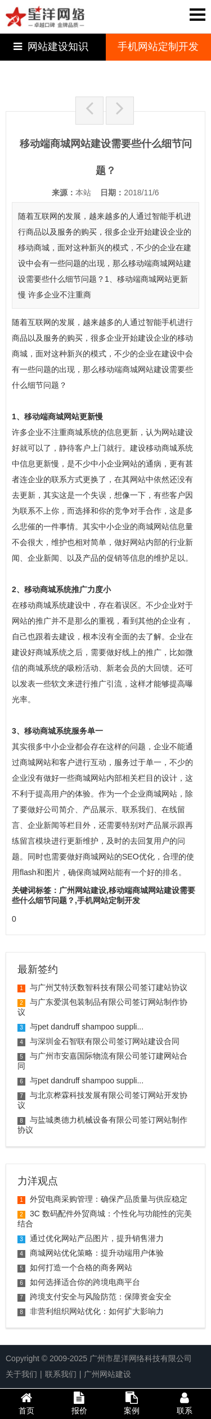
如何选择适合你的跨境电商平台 (78, 1282)
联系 (184, 1403)
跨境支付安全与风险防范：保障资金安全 (94, 1296)
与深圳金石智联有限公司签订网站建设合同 (98, 1041)
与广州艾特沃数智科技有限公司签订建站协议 (102, 987)
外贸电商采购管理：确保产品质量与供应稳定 (102, 1198)
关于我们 (21, 1374)
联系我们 (61, 1374)
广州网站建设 (107, 1374)
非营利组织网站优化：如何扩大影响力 (90, 1311)
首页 (26, 1403)
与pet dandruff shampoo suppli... (80, 1026)
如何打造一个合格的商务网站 (74, 1267)
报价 (79, 1403)
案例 (132, 1403)
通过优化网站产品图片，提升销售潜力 (90, 1238)
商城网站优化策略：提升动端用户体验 (90, 1252)
